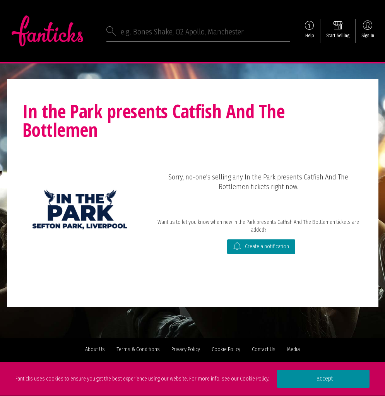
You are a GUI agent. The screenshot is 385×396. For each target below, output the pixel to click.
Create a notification (261, 246)
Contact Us (263, 349)
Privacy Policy (185, 349)
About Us (95, 349)
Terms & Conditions (138, 349)
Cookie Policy (226, 349)
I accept (323, 378)
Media (293, 349)
